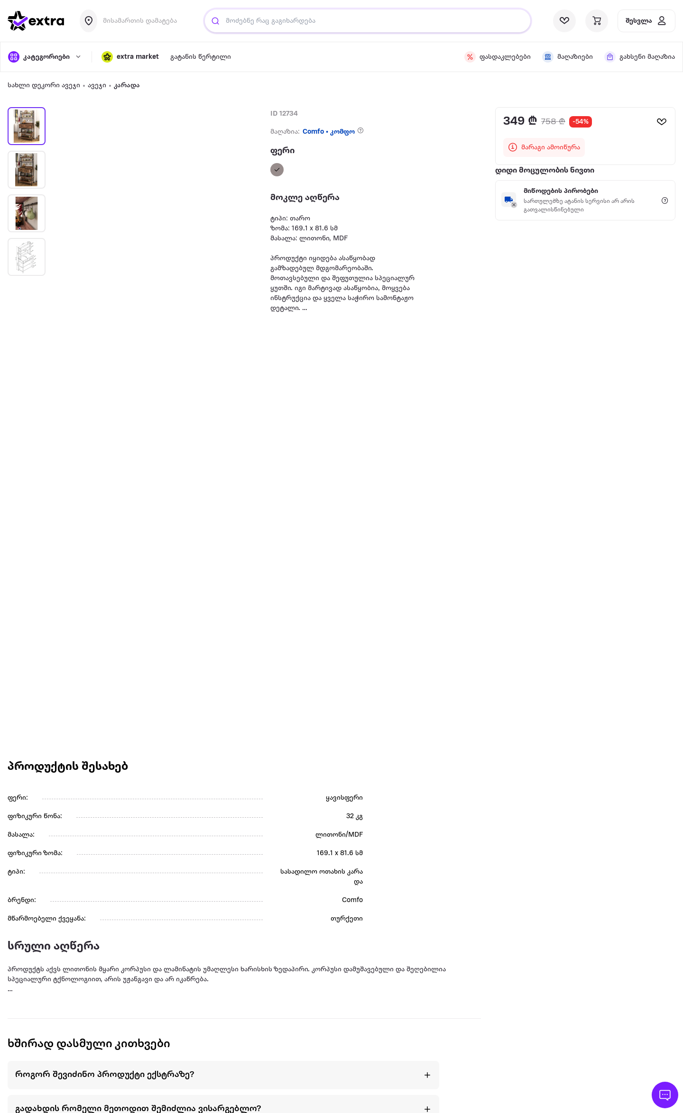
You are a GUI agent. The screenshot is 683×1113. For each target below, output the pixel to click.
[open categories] (45, 57)
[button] (130, 57)
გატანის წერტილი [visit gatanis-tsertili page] (200, 57)
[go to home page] (36, 21)
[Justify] (215, 21)
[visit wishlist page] (564, 20)
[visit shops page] (567, 57)
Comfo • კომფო (329, 132)
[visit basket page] (596, 20)
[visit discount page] (497, 57)
